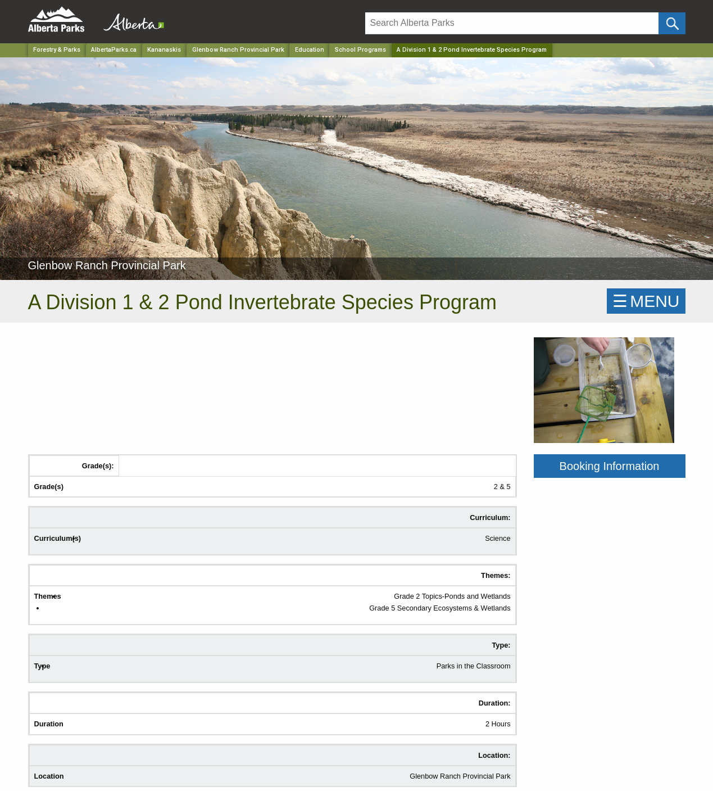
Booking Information (610, 466)
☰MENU (645, 301)
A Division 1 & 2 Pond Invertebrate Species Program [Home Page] (472, 49)
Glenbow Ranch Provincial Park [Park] (238, 49)
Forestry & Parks (56, 49)
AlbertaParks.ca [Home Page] (114, 49)
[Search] (512, 23)
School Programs (360, 49)
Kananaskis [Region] (164, 49)
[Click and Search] (671, 23)
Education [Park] (309, 49)
